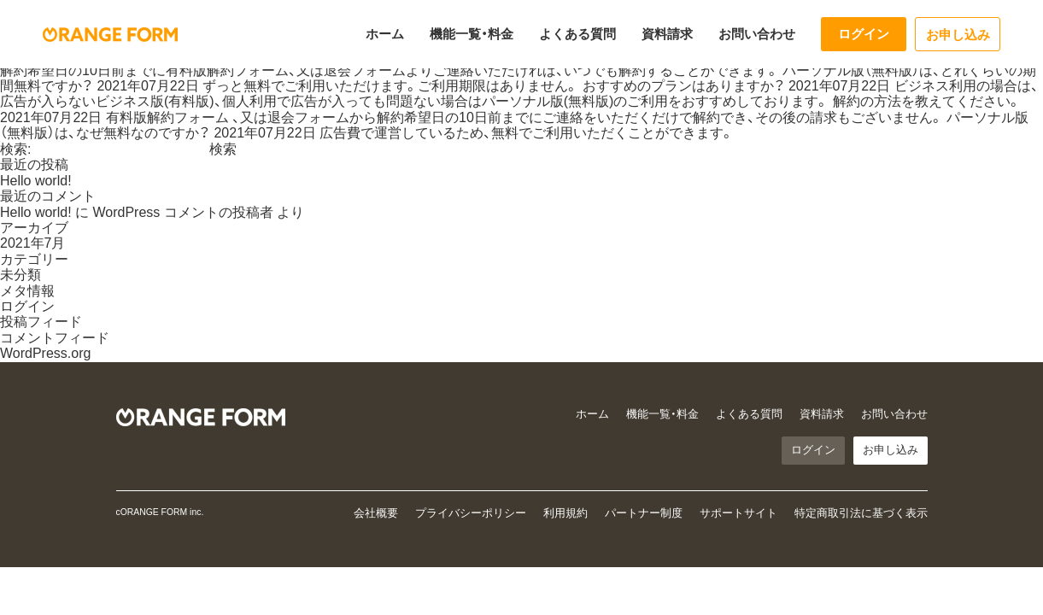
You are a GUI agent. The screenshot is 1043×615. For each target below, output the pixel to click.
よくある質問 (577, 33)
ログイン (863, 33)
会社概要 (376, 513)
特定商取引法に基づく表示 (861, 513)
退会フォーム (365, 70)
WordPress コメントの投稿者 (182, 212)
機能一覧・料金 (471, 33)
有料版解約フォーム (227, 70)
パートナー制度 (644, 513)
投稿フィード (41, 321)
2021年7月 (33, 243)
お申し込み (958, 34)
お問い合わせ (756, 33)
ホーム (385, 33)
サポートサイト (738, 513)
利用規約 (565, 513)
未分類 (20, 274)
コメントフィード (54, 338)
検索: (15, 149)
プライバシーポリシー (470, 513)
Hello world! (36, 180)
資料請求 (667, 33)
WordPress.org (45, 353)
